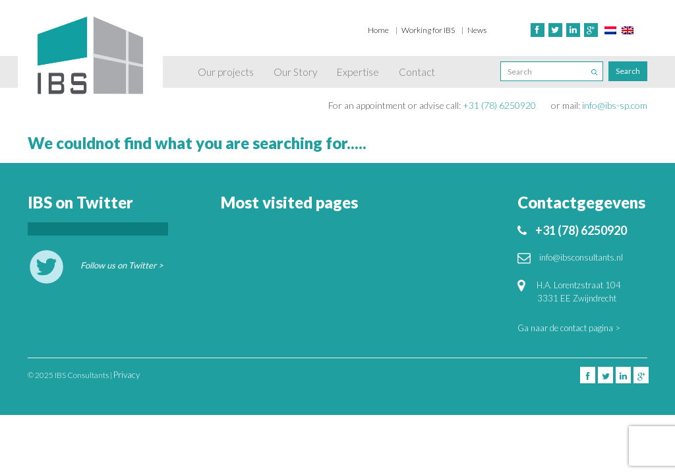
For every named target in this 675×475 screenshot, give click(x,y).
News (476, 30)
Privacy (126, 374)
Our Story (295, 72)
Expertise (358, 72)
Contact (417, 72)
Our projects (226, 72)
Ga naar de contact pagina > (568, 328)
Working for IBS (428, 30)
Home (378, 30)
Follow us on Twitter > (121, 265)
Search (628, 71)
